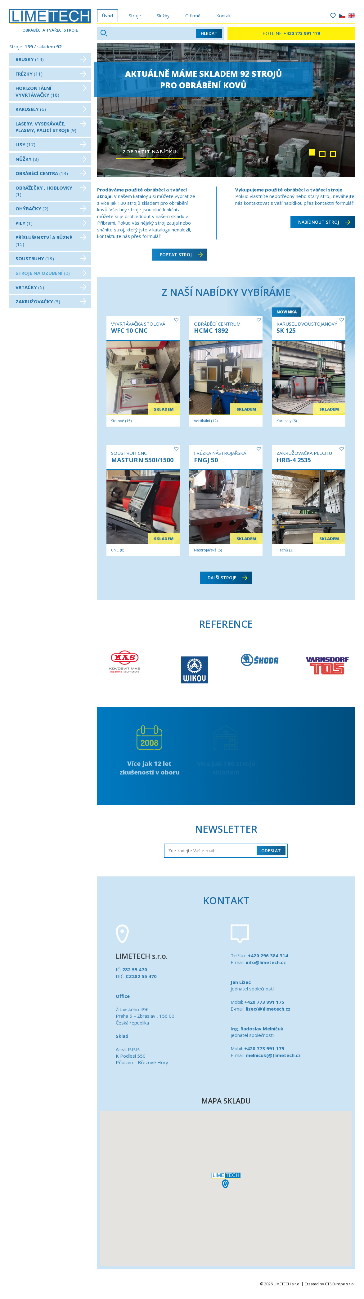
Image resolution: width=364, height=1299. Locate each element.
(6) (51, 109)
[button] (225, 1180)
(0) (51, 273)
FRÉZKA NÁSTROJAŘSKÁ (220, 453)
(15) (51, 240)
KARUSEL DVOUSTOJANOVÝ (306, 324)
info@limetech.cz (266, 962)
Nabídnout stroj (324, 222)
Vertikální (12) (206, 420)
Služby (163, 16)
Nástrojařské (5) (208, 550)
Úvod (107, 16)
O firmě (192, 16)
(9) (51, 127)
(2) (51, 208)
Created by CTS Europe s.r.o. (329, 1284)
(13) (51, 173)
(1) (51, 191)
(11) (51, 74)
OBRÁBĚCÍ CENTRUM (217, 324)
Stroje (135, 16)
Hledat (209, 33)
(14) (51, 59)
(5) (51, 287)
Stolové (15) (121, 420)
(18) (51, 91)
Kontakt (224, 16)
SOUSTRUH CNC (129, 453)
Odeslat (271, 851)
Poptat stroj (181, 250)
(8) (51, 159)
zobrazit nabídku (150, 160)
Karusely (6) (286, 420)
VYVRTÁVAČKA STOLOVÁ (138, 324)
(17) (51, 144)
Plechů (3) (284, 550)
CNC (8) (117, 550)
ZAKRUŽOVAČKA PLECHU (304, 453)
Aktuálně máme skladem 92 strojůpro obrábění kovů (206, 79)
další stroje (227, 578)
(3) (51, 301)
